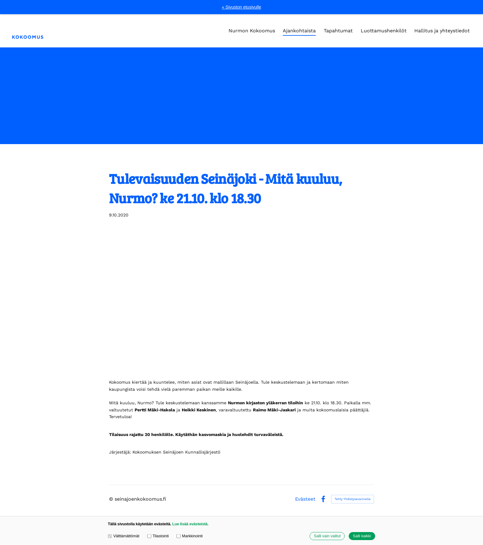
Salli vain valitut (327, 536)
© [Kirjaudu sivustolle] (112, 499)
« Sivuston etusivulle (241, 7)
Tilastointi (158, 536)
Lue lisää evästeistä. (190, 524)
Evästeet (305, 499)
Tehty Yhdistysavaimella (353, 499)
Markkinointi (190, 536)
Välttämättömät (123, 536)
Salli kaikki (362, 536)
